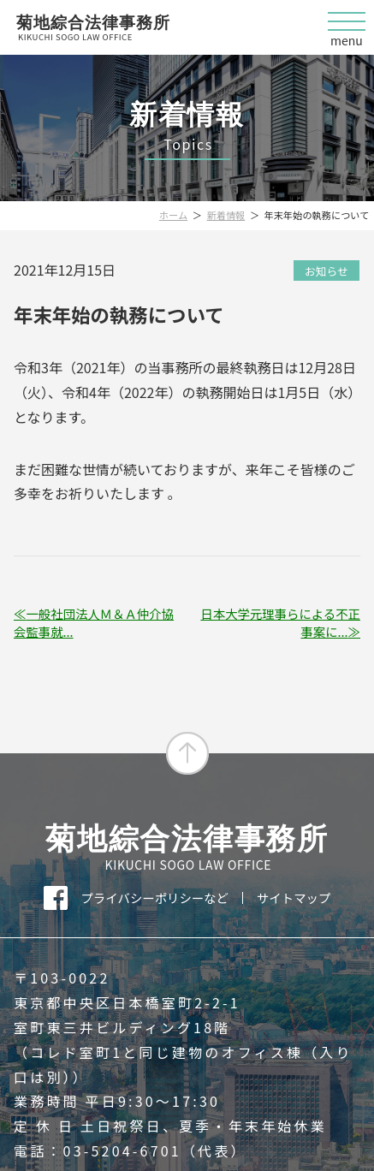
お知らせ (326, 271)
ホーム (173, 215)
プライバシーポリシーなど (155, 898)
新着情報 (226, 215)
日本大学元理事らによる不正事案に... (280, 622)
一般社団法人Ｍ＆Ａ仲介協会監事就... (94, 622)
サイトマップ (293, 898)
